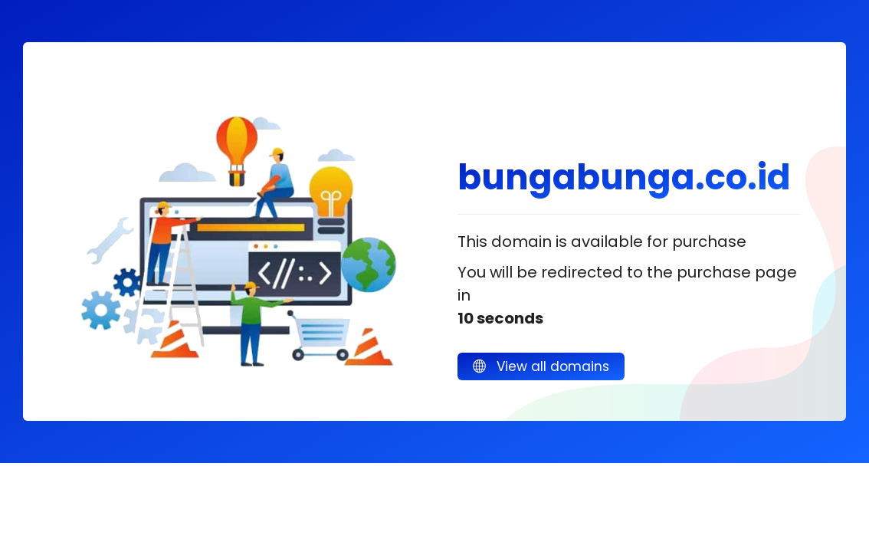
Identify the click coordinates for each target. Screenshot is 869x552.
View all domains (541, 366)
